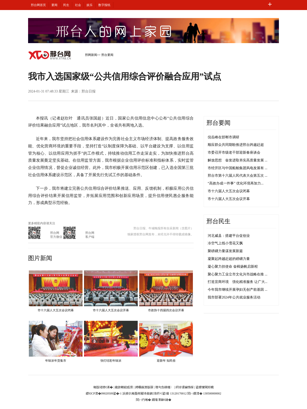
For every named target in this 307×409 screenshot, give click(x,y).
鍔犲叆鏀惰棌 (185, 387)
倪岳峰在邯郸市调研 (223, 137)
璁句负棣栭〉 (164, 387)
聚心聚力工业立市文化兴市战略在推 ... (237, 274)
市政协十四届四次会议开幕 (166, 310)
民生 (66, 5)
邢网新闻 (91, 55)
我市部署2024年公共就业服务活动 (234, 297)
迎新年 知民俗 (166, 360)
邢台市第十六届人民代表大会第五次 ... (237, 175)
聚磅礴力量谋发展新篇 (225, 251)
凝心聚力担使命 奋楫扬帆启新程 (233, 266)
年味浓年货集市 (55, 360)
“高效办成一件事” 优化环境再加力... (235, 183)
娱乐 (90, 5)
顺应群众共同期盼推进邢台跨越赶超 (236, 145)
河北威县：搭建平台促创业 (229, 236)
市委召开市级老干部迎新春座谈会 (234, 152)
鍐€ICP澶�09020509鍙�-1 (104, 393)
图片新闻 (40, 258)
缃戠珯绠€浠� (103, 387)
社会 (78, 5)
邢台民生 (218, 221)
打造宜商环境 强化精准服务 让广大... (237, 282)
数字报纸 (104, 5)
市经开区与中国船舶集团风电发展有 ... (237, 168)
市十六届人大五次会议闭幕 (56, 310)
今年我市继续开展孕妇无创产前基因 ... (237, 289)
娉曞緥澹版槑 (144, 387)
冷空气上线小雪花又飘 (225, 243)
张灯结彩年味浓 (110, 360)
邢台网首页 (38, 5)
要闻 (54, 5)
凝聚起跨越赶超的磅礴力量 (229, 259)
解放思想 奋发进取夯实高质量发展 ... (237, 160)
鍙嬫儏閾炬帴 (205, 387)
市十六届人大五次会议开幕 (111, 310)
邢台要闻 (107, 55)
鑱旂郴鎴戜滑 (124, 387)
